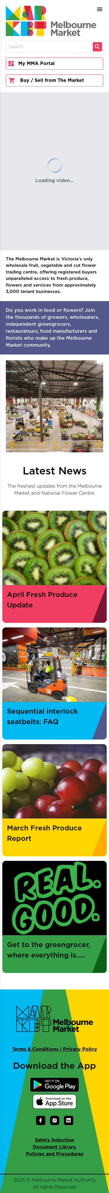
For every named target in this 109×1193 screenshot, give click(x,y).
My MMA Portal (31, 63)
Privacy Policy (80, 1049)
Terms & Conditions (35, 1049)
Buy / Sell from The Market (46, 80)
